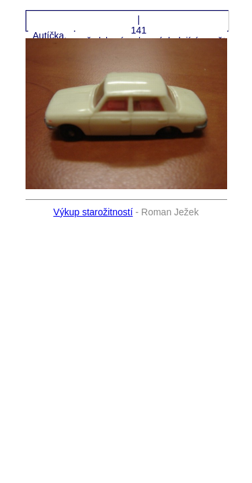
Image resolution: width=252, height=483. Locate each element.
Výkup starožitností (92, 212)
